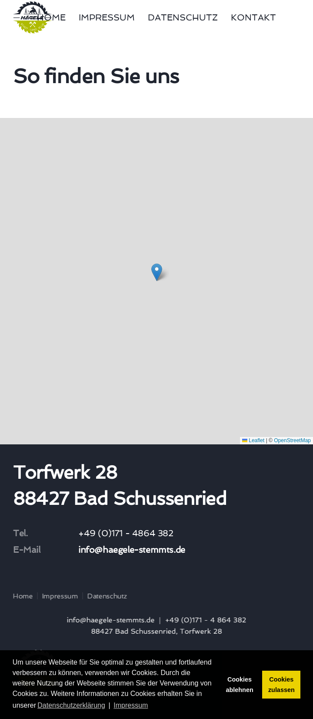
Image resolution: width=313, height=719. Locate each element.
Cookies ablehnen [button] (239, 684)
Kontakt (253, 17)
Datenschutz (183, 17)
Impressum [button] (130, 705)
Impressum (107, 17)
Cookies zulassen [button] (281, 684)
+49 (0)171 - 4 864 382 (204, 620)
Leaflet (253, 440)
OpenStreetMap (292, 440)
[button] (156, 272)
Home (51, 17)
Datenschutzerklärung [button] (71, 705)
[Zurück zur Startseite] (32, 17)
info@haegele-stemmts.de (131, 549)
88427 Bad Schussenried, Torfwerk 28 (155, 631)
